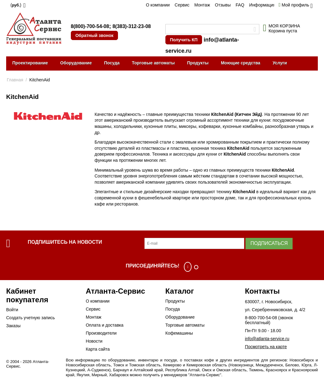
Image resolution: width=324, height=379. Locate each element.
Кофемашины (179, 333)
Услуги (280, 62)
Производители (101, 333)
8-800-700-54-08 (261, 317)
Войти (12, 309)
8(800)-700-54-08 (90, 26)
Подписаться (269, 243)
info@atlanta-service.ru (267, 338)
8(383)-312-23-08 (131, 26)
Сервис (182, 4)
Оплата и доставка (104, 325)
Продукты (198, 62)
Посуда (111, 62)
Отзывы (223, 4)
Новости (94, 341)
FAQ (240, 4)
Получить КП (183, 39)
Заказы (13, 325)
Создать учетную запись (30, 317)
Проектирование (30, 62)
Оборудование (76, 62)
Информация (262, 4)
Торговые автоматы (153, 62)
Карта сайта (98, 349)
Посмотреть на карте (266, 346)
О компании (158, 4)
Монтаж (202, 4)
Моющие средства (240, 62)
